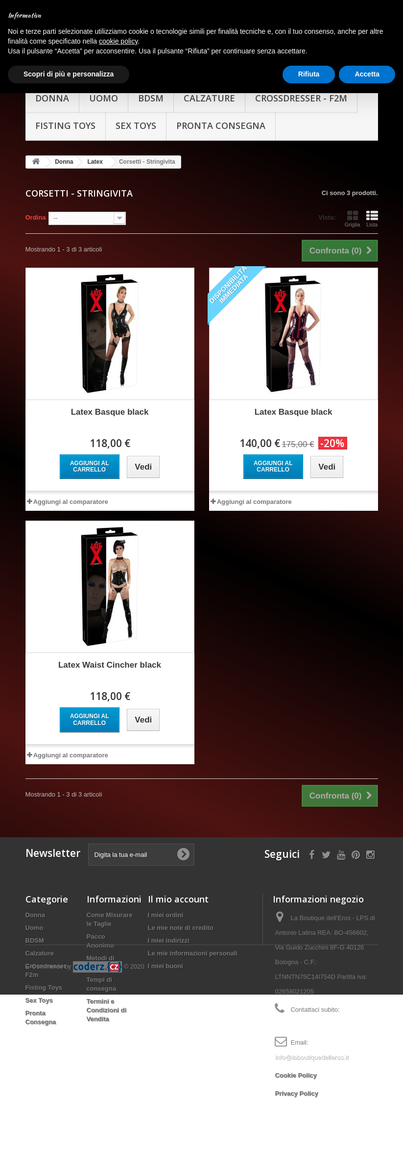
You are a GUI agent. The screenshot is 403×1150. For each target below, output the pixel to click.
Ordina (35, 209)
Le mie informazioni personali (192, 945)
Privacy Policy (296, 1085)
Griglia (352, 211)
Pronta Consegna (220, 118)
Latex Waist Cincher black (109, 657)
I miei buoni (165, 958)
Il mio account (178, 891)
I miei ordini (166, 907)
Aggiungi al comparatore (70, 494)
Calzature (39, 945)
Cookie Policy (295, 1067)
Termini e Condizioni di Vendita (107, 1002)
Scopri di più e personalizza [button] (69, 74)
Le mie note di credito (180, 920)
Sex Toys (136, 118)
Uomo (34, 920)
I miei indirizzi (169, 932)
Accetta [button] (367, 74)
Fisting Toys (65, 118)
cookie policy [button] (118, 41)
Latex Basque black (110, 404)
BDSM (34, 932)
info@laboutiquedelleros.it (311, 1049)
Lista (372, 211)
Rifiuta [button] (309, 74)
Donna (35, 907)
